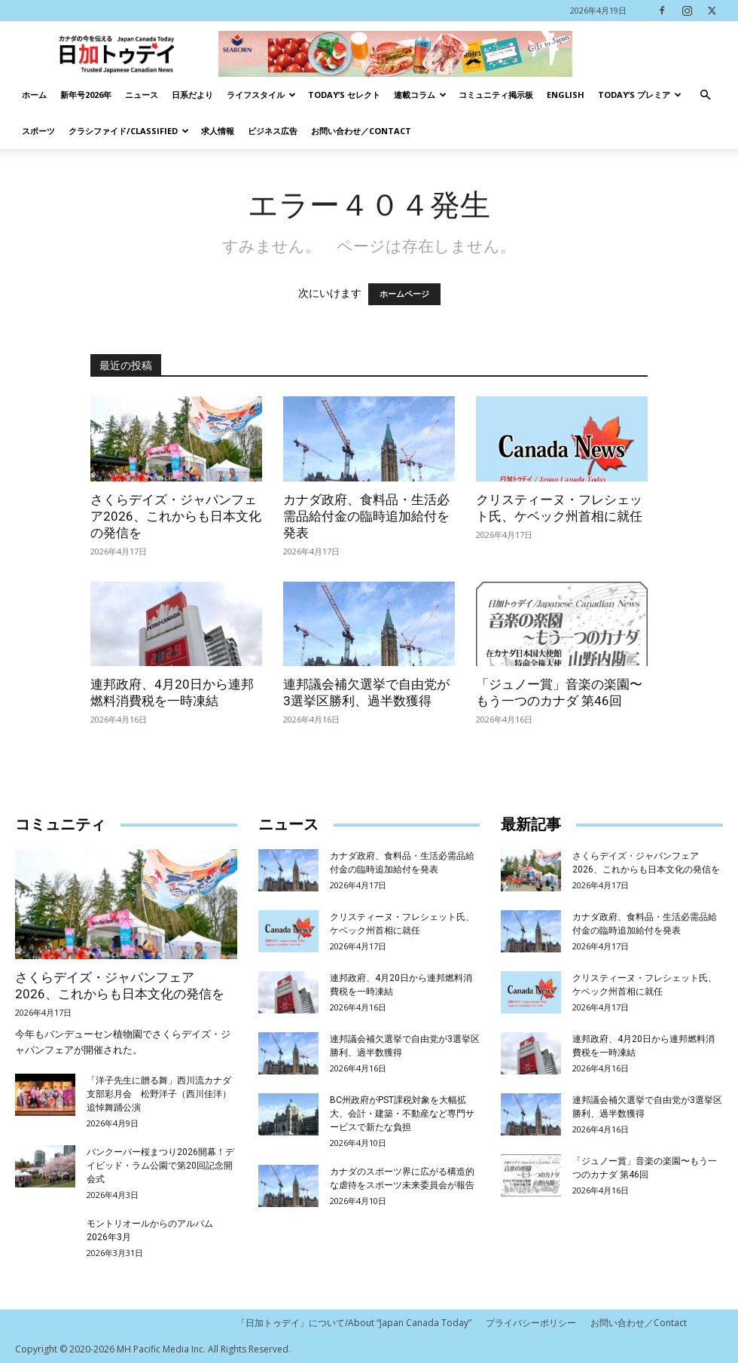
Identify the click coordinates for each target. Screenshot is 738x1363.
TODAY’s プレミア (640, 94)
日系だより (192, 94)
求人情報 (217, 130)
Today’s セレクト (344, 94)
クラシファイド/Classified (129, 130)
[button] (705, 95)
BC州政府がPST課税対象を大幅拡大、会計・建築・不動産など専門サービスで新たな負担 (402, 1113)
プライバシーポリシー (531, 1322)
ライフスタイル (261, 94)
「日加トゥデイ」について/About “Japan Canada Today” (353, 1322)
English (565, 94)
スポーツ (38, 130)
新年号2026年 (85, 94)
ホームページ (404, 294)
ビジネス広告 (272, 130)
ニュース (141, 94)
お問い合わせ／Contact (361, 130)
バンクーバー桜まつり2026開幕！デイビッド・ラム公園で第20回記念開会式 (160, 1165)
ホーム (34, 94)
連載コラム (420, 94)
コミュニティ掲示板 (496, 94)
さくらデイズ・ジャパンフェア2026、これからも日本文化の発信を (175, 516)
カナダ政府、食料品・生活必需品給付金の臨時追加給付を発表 (366, 516)
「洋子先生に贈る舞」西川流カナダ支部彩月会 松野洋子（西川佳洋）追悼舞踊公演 (159, 1094)
